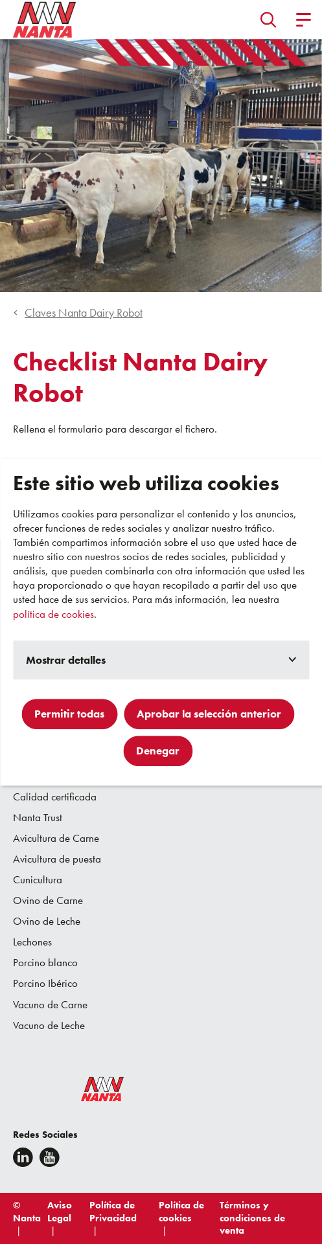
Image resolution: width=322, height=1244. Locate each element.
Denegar (157, 750)
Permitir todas (69, 714)
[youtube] (50, 1157)
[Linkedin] (23, 1157)
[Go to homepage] (44, 19)
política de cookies (53, 614)
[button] (268, 19)
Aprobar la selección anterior (209, 714)
